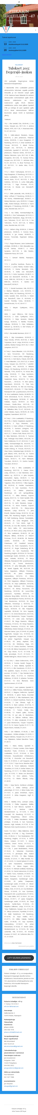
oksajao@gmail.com (11, 1086)
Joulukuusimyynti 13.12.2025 (18, 44)
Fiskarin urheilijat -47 (19, 13)
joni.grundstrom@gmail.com (13, 1068)
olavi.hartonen (17, 943)
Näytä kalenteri (6, 55)
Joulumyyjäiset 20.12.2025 (17, 50)
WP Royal (23, 1111)
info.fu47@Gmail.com (11, 1006)
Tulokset (19, 65)
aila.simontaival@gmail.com (13, 1046)
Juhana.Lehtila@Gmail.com (13, 1032)
